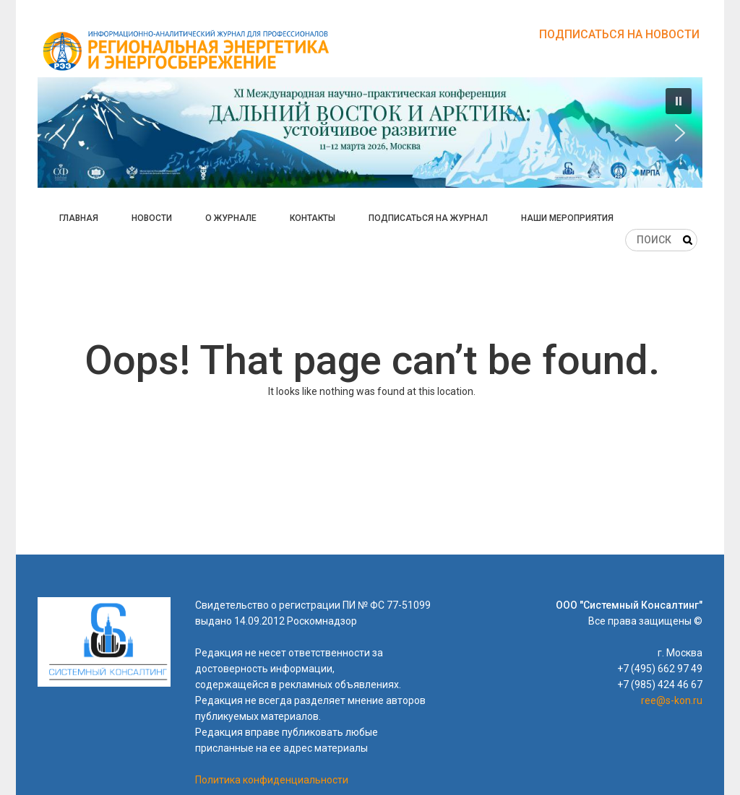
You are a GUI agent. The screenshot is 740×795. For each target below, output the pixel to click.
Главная (78, 218)
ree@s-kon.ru (671, 700)
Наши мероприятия (567, 218)
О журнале (231, 218)
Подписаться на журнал (428, 218)
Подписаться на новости (619, 34)
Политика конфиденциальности (271, 780)
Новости (152, 218)
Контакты (312, 218)
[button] (370, 132)
